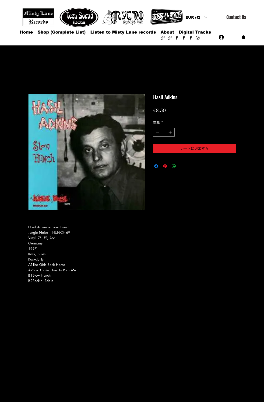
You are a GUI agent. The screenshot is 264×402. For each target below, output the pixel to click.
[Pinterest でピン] (165, 166)
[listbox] (196, 17)
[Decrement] (157, 132)
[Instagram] (197, 37)
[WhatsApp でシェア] (174, 166)
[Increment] (171, 132)
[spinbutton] (164, 132)
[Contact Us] (236, 17)
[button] (196, 17)
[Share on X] (183, 166)
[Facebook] (176, 37)
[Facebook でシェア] (156, 166)
